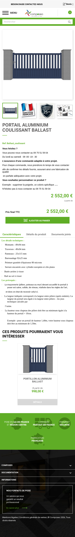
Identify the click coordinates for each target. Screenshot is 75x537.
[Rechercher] (37, 21)
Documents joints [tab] (61, 234)
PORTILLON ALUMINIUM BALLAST (37, 380)
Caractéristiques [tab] (11, 234)
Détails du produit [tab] (36, 234)
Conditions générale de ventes (32, 517)
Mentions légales (10, 517)
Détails (37, 402)
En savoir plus (12, 508)
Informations (9, 480)
